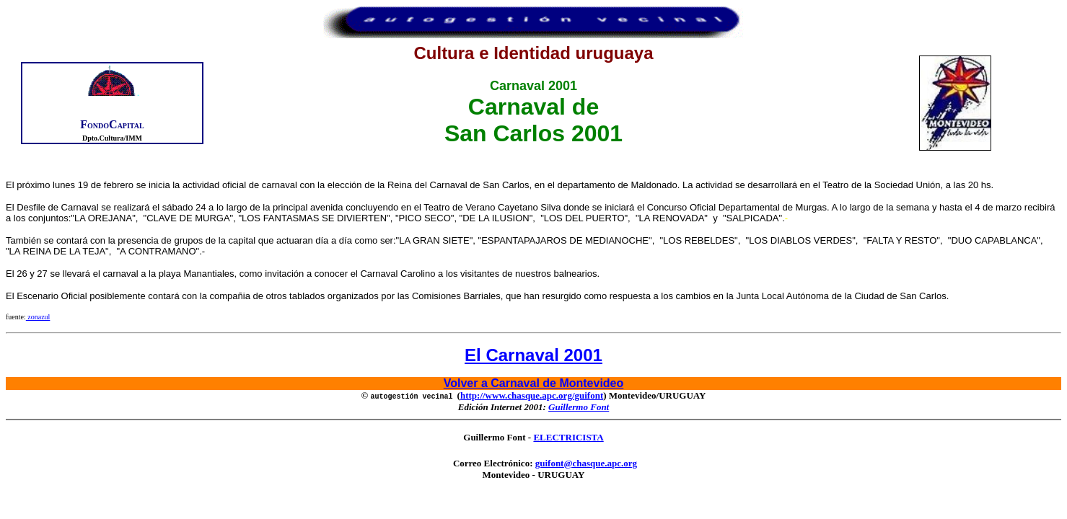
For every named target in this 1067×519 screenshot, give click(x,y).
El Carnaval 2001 (533, 355)
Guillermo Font (578, 407)
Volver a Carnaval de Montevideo (534, 383)
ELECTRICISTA (568, 437)
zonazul (38, 317)
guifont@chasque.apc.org (586, 463)
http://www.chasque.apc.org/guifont (531, 395)
